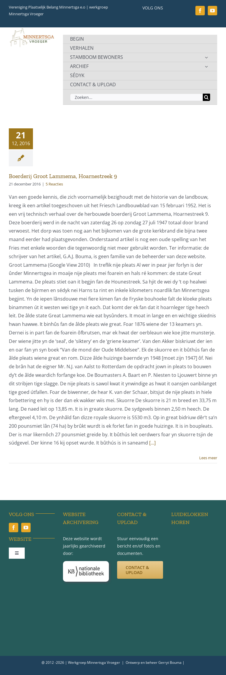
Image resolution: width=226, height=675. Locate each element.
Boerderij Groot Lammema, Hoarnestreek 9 (63, 176)
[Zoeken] (206, 97)
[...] (152, 443)
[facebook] (200, 10)
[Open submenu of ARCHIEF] (206, 66)
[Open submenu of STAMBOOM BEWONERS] (206, 57)
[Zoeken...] (136, 97)
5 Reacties (54, 184)
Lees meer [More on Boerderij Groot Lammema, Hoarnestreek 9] (208, 457)
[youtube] (212, 10)
